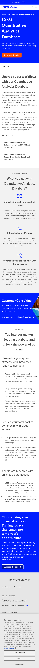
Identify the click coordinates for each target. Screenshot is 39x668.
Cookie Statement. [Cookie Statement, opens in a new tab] (9, 648)
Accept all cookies (19, 653)
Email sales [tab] (6, 587)
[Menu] (36, 7)
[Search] (32, 7)
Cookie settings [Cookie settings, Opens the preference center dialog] (19, 664)
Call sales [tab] (17, 587)
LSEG (24, 2)
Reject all (19, 658)
